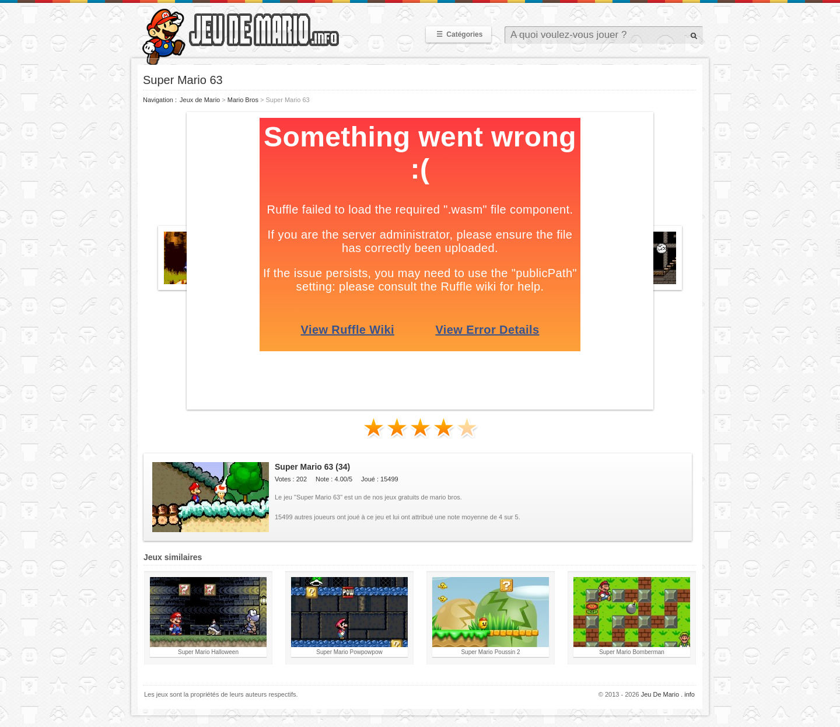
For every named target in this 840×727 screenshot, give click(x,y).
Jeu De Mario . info (668, 694)
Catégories (458, 34)
